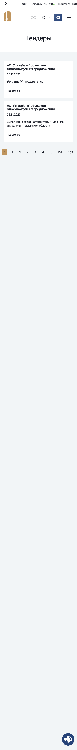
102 (60, 152)
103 (70, 152)
